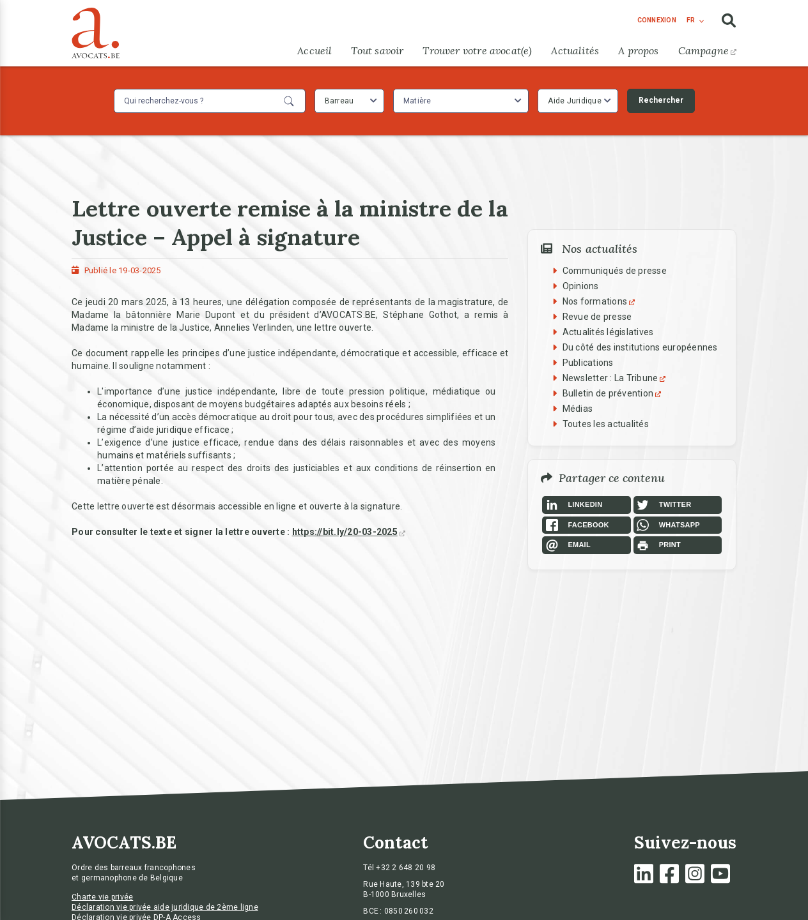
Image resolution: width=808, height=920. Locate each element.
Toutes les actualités (606, 424)
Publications (588, 363)
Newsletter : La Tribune (616, 378)
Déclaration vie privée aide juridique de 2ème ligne (165, 907)
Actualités (575, 50)
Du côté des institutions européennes (640, 347)
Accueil (314, 50)
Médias (578, 408)
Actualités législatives (608, 332)
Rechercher (661, 100)
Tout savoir (377, 50)
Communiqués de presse (615, 271)
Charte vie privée (102, 897)
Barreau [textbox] (339, 101)
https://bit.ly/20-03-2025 (348, 532)
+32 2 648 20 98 (405, 867)
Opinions (581, 286)
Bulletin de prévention (614, 393)
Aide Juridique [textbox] (575, 101)
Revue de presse (597, 317)
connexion (656, 20)
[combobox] (349, 101)
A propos (638, 50)
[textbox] (419, 101)
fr (691, 20)
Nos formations (601, 301)
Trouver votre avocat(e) (477, 50)
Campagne (707, 50)
